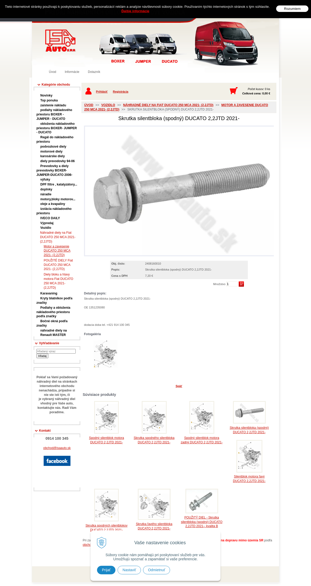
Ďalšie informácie (135, 11)
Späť (179, 386)
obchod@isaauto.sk (57, 448)
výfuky (45, 179)
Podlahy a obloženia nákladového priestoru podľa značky (53, 312)
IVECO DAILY (50, 218)
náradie (45, 194)
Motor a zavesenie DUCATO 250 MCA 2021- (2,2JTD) (57, 251)
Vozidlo (45, 228)
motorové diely (51, 151)
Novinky (46, 95)
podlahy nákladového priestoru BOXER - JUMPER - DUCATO (54, 114)
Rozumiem (292, 9)
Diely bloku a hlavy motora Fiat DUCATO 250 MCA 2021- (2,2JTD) (58, 281)
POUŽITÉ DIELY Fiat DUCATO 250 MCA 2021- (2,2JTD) (58, 265)
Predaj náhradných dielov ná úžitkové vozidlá (60, 41)
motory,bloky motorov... (57, 199)
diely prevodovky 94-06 (57, 161)
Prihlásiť (102, 91)
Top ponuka (49, 100)
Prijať (106, 570)
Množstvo (219, 284)
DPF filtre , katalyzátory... (58, 184)
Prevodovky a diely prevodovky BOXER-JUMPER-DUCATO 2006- (54, 170)
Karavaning (48, 293)
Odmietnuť (156, 570)
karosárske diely (52, 156)
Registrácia (120, 91)
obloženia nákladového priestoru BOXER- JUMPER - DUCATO (56, 128)
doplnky (46, 189)
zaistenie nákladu (53, 105)
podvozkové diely (53, 146)
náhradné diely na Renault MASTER (53, 333)
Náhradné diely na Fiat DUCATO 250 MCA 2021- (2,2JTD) (57, 237)
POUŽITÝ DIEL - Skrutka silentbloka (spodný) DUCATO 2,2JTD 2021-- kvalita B (202, 522)
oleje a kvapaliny (52, 204)
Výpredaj (47, 223)
